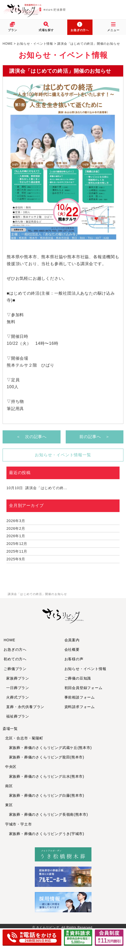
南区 (9, 786)
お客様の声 (73, 659)
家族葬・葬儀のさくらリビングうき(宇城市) (44, 834)
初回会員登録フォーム (83, 688)
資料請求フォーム (79, 707)
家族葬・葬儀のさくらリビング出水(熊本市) (44, 776)
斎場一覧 (10, 729)
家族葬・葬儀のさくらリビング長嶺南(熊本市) (46, 814)
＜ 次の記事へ (31, 436)
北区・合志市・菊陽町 (24, 738)
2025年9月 (15, 559)
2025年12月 (16, 544)
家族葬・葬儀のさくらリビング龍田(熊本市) (44, 757)
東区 (9, 805)
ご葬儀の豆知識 (77, 678)
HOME (9, 640)
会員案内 (72, 640)
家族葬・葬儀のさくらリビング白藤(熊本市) (44, 795)
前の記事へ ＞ (94, 436)
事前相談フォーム (79, 697)
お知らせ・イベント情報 (85, 669)
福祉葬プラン (17, 716)
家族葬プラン (17, 678)
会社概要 (72, 649)
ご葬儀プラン (15, 669)
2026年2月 (15, 528)
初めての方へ (15, 659)
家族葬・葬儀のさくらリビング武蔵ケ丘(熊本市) (48, 748)
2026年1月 (15, 536)
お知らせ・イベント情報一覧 (63, 455)
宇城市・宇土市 (18, 824)
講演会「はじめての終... (36, 488)
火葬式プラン (17, 697)
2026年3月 (15, 521)
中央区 (10, 767)
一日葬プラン (17, 688)
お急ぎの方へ (15, 649)
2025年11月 (16, 551)
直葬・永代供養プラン (25, 707)
